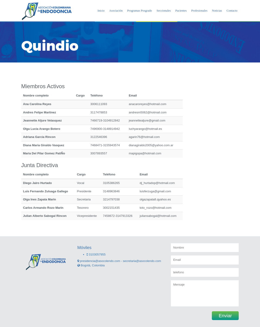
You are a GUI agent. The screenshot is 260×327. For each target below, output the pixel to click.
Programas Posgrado (139, 10)
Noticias (217, 10)
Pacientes (181, 10)
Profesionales (199, 10)
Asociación (115, 10)
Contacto (232, 10)
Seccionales (164, 10)
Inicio (100, 10)
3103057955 (96, 254)
